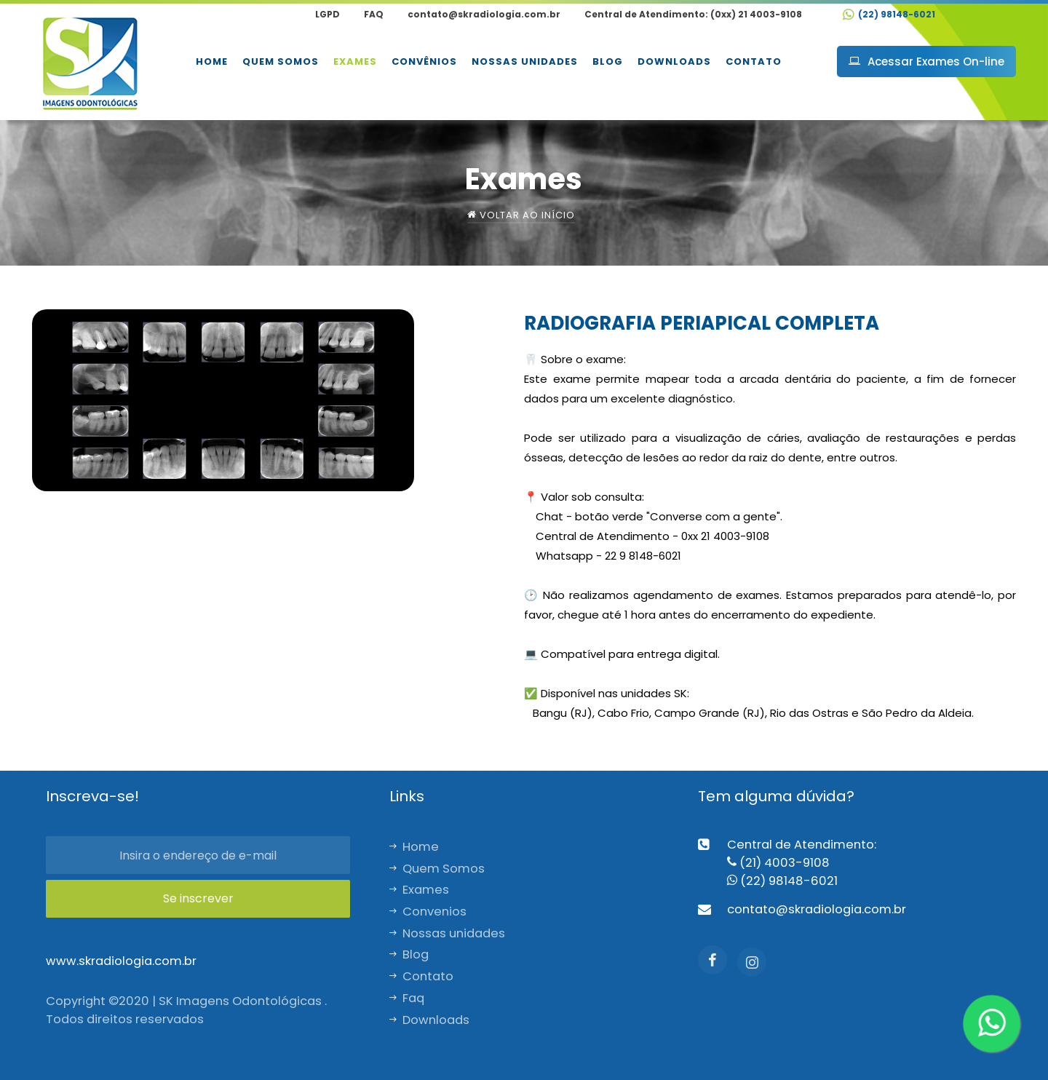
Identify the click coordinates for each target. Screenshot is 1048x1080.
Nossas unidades (525, 61)
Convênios (424, 61)
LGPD (327, 14)
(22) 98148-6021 (889, 14)
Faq (406, 998)
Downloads (674, 61)
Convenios (428, 911)
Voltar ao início (521, 215)
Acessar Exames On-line (926, 61)
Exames (355, 61)
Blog (607, 61)
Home (212, 61)
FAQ (374, 14)
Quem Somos (280, 61)
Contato (754, 61)
